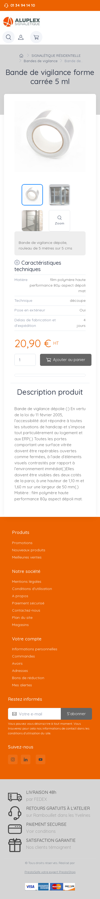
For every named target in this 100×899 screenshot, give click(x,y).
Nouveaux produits (28, 550)
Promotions (22, 542)
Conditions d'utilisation (32, 588)
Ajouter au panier (65, 359)
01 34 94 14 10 (22, 5)
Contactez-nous (26, 610)
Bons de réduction (28, 677)
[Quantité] (25, 360)
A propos (20, 595)
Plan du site (22, 617)
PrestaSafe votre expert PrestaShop (50, 872)
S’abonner (76, 713)
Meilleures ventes (27, 557)
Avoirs (17, 663)
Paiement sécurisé (28, 603)
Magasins (20, 624)
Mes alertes (22, 685)
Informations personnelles (34, 649)
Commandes (23, 656)
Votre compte (27, 638)
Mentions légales (26, 581)
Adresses (20, 670)
